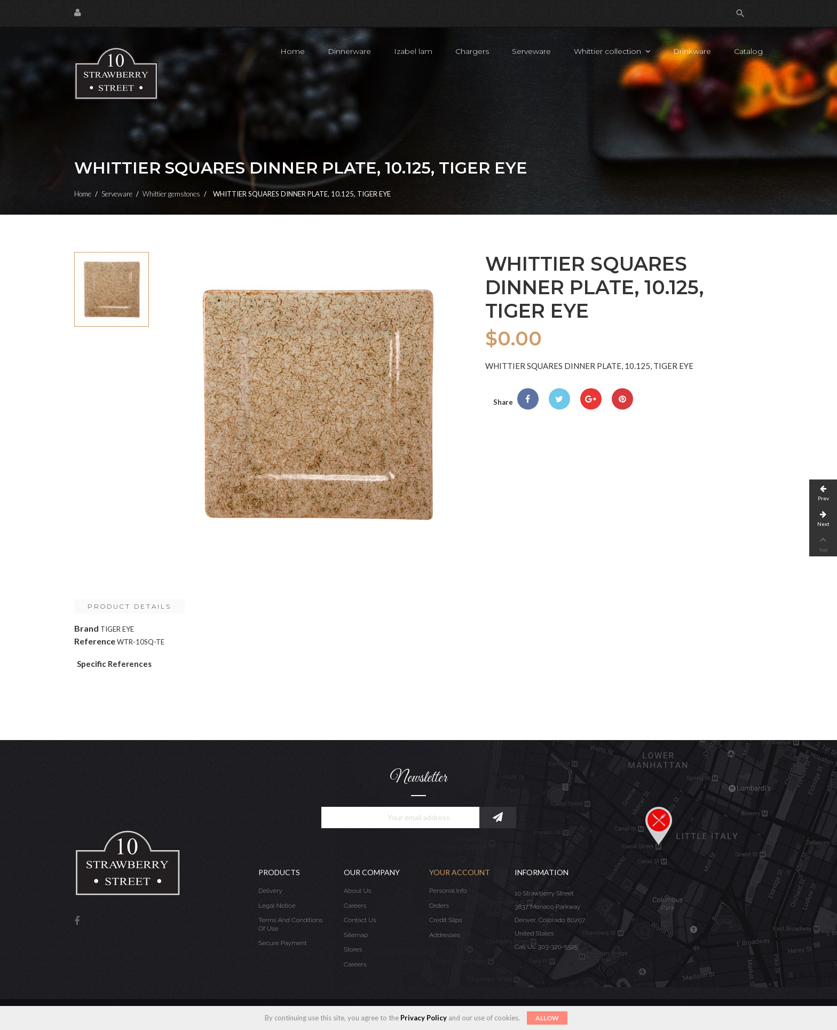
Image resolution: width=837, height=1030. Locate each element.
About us (357, 890)
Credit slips (445, 920)
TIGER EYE (117, 629)
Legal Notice (276, 905)
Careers (355, 905)
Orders (439, 905)
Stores (353, 949)
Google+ (591, 399)
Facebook (77, 921)
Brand (86, 628)
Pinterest (622, 399)
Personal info (448, 890)
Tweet (559, 399)
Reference (94, 641)
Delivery (270, 890)
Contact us (360, 920)
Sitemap (356, 935)
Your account (459, 872)
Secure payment (282, 943)
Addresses (444, 935)
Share (528, 399)
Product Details (129, 606)
